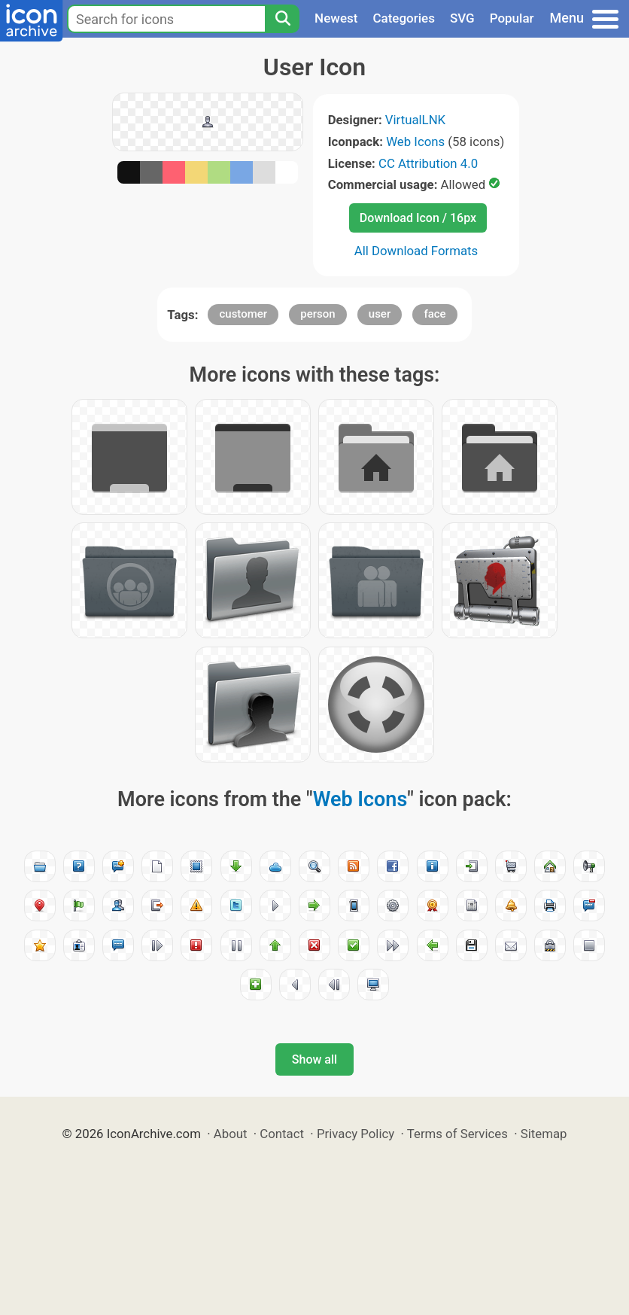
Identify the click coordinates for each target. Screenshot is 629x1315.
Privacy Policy (355, 1133)
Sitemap (544, 1133)
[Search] (282, 19)
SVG (462, 18)
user (379, 314)
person (317, 314)
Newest (335, 18)
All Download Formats (416, 250)
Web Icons (415, 141)
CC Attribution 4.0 (428, 163)
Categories (403, 18)
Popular (512, 18)
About (231, 1133)
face (434, 314)
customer (243, 314)
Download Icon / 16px (418, 218)
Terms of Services (457, 1133)
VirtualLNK (415, 119)
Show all (314, 1059)
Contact (282, 1133)
